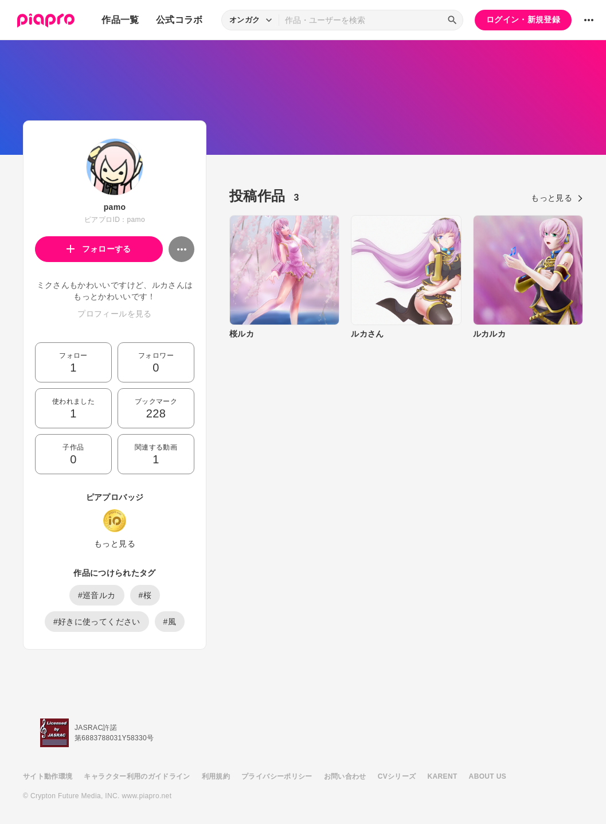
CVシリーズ (397, 776)
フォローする (99, 248)
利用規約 (216, 776)
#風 (170, 621)
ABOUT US (487, 776)
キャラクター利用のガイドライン (137, 776)
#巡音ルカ (97, 595)
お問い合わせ (345, 776)
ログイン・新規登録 (523, 19)
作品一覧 (120, 20)
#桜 (145, 595)
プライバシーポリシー (276, 776)
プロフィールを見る (114, 313)
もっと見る (114, 543)
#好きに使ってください (96, 621)
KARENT (443, 776)
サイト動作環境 (47, 776)
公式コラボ (179, 20)
